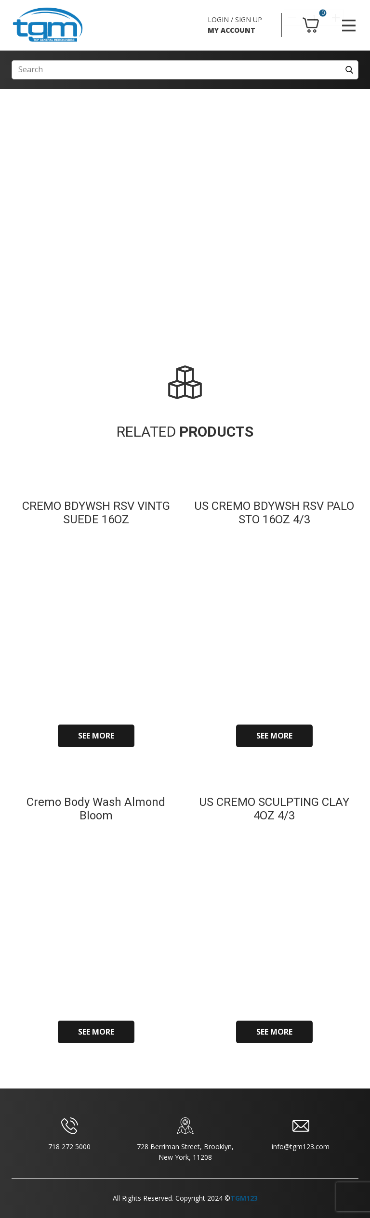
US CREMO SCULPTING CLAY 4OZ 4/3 (274, 809)
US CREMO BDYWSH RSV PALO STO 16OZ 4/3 (274, 513)
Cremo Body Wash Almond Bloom (95, 809)
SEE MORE (96, 735)
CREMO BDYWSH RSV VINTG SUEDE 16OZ (96, 513)
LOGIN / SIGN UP (235, 19)
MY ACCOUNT (231, 30)
